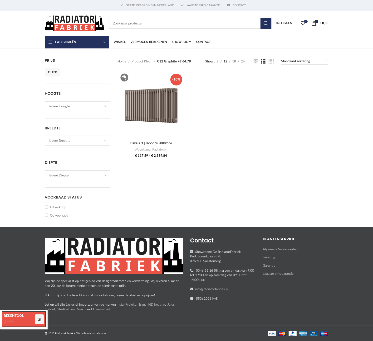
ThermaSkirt (101, 309)
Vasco (81, 309)
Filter (52, 72)
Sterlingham (66, 309)
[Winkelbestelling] (304, 61)
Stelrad (50, 309)
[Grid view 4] (271, 61)
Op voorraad (59, 215)
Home (122, 61)
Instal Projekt (126, 304)
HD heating (156, 304)
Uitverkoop (58, 207)
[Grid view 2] (256, 61)
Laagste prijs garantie (278, 273)
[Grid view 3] (263, 61)
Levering (269, 257)
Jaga (170, 304)
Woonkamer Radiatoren (151, 149)
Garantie (269, 265)
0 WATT (10, 321)
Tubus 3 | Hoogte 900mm (151, 143)
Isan (142, 304)
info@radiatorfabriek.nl (211, 289)
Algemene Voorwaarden (280, 249)
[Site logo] (74, 23)
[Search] (190, 23)
